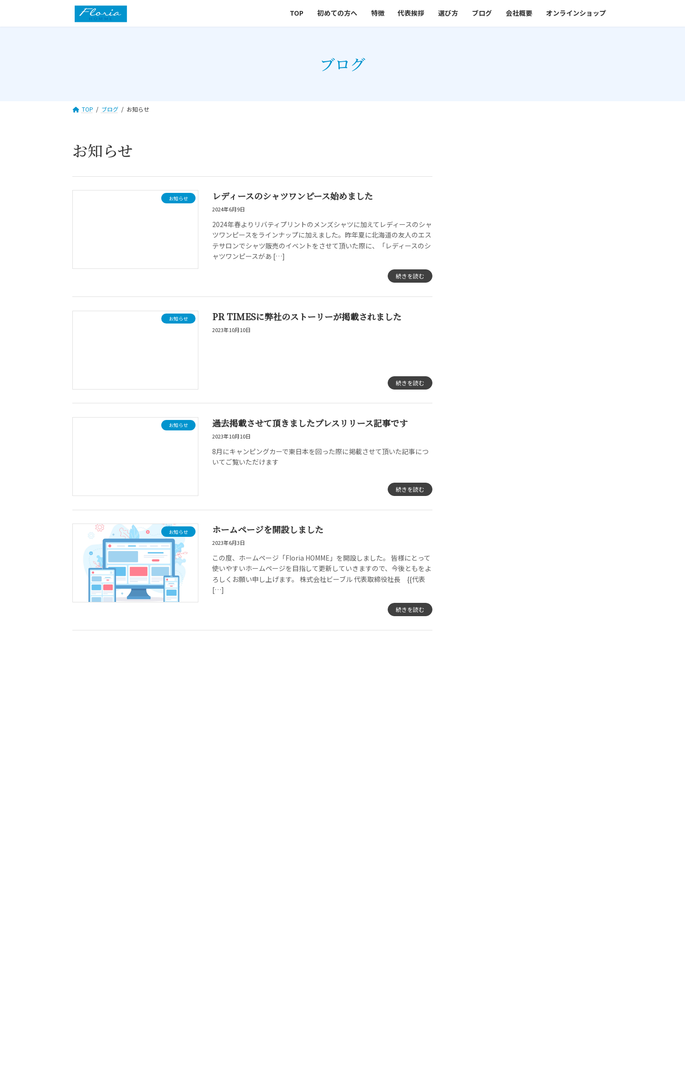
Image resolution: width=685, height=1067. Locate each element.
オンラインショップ (487, 862)
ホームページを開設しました (267, 529)
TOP (171, 862)
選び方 (343, 862)
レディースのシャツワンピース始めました (292, 196)
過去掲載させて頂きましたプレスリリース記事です (310, 423)
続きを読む (410, 276)
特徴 (263, 862)
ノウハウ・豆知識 (499, 251)
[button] (232, 732)
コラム (483, 232)
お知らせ (486, 213)
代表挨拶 (301, 862)
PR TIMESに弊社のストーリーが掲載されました (306, 316)
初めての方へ (217, 862)
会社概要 (423, 862)
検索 (585, 154)
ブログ (381, 862)
